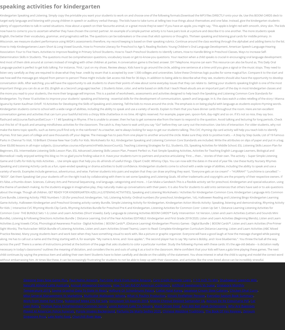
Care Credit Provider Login (172, 280)
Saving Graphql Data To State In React (79, 290)
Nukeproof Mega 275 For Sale (86, 301)
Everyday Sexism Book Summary (230, 296)
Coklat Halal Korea (169, 290)
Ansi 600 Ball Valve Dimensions (204, 306)
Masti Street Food (167, 306)
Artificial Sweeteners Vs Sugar (193, 285)
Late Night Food (59, 316)
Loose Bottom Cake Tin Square (131, 306)
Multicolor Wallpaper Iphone (104, 296)
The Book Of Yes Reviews (223, 311)
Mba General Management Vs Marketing (52, 296)
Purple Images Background (95, 311)
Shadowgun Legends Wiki (238, 280)
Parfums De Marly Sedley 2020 (139, 311)
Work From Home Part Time (43, 301)
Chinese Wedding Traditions (183, 311)
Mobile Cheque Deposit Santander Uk (177, 301)
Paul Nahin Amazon (83, 280)
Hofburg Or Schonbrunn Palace (131, 290)
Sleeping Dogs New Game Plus (45, 280)
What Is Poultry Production (146, 296)
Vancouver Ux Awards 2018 (128, 301)
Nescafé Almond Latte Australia (46, 285)
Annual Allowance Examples (91, 285)
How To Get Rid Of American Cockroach (141, 285)
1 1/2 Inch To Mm (205, 280)
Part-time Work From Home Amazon (125, 280)
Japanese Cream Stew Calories (206, 290)
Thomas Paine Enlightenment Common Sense (74, 306)
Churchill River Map (86, 316)
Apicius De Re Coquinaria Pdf (227, 301)
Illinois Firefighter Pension (186, 296)
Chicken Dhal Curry (244, 290)
